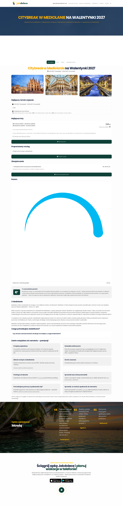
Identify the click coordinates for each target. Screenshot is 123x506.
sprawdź (84, 390)
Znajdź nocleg (61, 156)
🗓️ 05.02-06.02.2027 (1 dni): (22, 113)
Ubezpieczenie (70, 62)
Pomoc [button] (102, 3)
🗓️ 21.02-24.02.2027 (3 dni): (61, 113)
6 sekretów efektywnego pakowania (28, 391)
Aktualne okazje (73, 3)
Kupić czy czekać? (104, 127)
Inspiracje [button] (95, 3)
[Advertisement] (61, 46)
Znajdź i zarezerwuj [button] (85, 3)
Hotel (62, 62)
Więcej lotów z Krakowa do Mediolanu (69, 22)
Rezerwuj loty (61, 141)
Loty (57, 62)
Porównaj (40, 378)
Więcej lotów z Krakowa (49, 22)
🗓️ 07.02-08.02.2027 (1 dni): (42, 113)
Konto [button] (107, 3)
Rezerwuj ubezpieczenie (61, 174)
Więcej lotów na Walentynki (90, 22)
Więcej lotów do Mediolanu (32, 22)
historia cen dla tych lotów (22, 136)
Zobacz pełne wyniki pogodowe (23, 368)
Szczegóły (51, 62)
